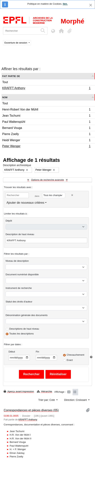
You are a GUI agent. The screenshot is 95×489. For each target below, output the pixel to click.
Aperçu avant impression (19, 391)
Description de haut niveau (20, 234)
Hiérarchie (44, 391)
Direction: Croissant (75, 399)
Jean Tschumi (46, 116)
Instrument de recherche (19, 288)
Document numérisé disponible (22, 274)
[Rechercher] (21, 31)
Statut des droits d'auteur (19, 301)
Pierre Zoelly (46, 134)
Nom (4, 97)
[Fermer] (90, 5)
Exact (70, 360)
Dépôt (9, 220)
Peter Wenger (46, 146)
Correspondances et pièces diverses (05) (31, 410)
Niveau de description (17, 260)
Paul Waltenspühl (46, 122)
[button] (61, 31)
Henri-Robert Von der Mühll (46, 110)
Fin (37, 351)
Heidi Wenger (46, 140)
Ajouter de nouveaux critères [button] (25, 202)
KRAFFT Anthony (46, 88)
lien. (65, 3)
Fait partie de (11, 76)
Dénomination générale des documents (27, 315)
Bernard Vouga (46, 128)
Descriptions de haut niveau (24, 328)
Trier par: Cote (47, 399)
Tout (5, 82)
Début (12, 351)
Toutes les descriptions (21, 333)
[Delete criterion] (72, 195)
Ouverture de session (16, 42)
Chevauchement (75, 354)
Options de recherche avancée (47, 179)
